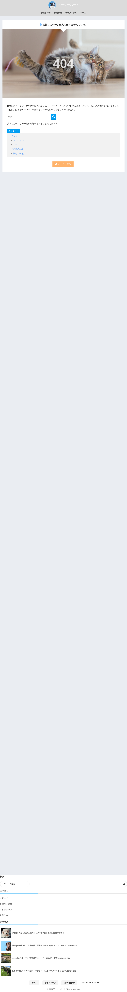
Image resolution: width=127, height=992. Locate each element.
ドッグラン (18, 140)
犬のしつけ (45, 13)
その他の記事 (17, 149)
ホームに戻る (63, 164)
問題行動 (58, 13)
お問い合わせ (69, 983)
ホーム (34, 983)
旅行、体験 (18, 153)
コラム (83, 13)
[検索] (53, 117)
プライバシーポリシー (89, 983)
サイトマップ (50, 983)
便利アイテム (71, 13)
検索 (124, 884)
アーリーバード (63, 4)
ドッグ (14, 136)
